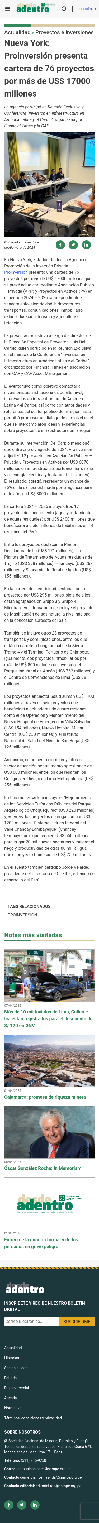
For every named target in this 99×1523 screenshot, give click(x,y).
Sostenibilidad (15, 1368)
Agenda (10, 1398)
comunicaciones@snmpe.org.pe (44, 1469)
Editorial (11, 1378)
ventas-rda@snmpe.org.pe (60, 1477)
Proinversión (16, 272)
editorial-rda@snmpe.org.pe (58, 1486)
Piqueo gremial (16, 1388)
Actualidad (17, 32)
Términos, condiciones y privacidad (33, 1418)
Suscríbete (87, 9)
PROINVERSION (22, 914)
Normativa (12, 1408)
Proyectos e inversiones (64, 32)
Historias (11, 1358)
